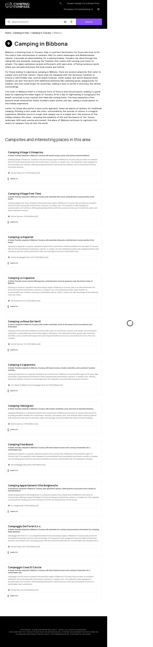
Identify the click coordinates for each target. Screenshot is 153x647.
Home (8, 33)
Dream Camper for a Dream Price (76, 5)
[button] (53, 5)
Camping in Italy (21, 33)
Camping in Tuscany (41, 33)
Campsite (14, 178)
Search (88, 22)
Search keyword (9, 21)
